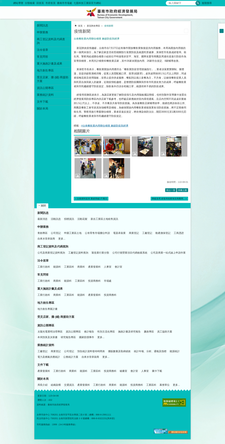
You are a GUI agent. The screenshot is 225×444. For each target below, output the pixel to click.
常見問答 (43, 274)
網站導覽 (18, 3)
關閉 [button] (43, 205)
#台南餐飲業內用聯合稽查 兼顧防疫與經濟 (104, 125)
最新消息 (43, 219)
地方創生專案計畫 (48, 309)
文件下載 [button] (42, 101)
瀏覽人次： (43, 400)
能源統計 (175, 351)
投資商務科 (94, 280)
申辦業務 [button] (42, 32)
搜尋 (168, 2)
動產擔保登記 (162, 233)
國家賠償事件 (86, 337)
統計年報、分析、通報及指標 (150, 351)
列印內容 (186, 31)
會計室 (118, 266)
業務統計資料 (45, 345)
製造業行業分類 (100, 252)
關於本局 (43, 378)
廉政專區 (149, 331)
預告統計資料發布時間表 (91, 351)
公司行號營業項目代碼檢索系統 (129, 252)
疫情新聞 (108, 26)
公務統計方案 (70, 357)
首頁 (80, 26)
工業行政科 (44, 266)
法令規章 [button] (42, 49)
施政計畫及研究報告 (129, 331)
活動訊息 (56, 219)
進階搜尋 (207, 3)
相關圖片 (82, 131)
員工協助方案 (164, 331)
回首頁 (40, 3)
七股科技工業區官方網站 (87, 3)
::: (1, 1)
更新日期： (43, 395)
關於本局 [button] (42, 108)
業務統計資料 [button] (45, 94)
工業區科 (69, 266)
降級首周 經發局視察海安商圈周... (168, 198)
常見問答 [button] (42, 56)
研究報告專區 (68, 337)
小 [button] (222, 27)
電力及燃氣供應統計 (49, 357)
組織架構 (56, 385)
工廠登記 (147, 233)
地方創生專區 (45, 302)
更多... (61, 238)
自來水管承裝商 (46, 238)
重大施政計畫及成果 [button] (49, 63)
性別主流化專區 (106, 331)
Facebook (222, 39)
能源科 (57, 266)
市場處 (107, 280)
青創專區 (43, 233)
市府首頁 (50, 3)
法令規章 (43, 260)
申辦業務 (43, 226)
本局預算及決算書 (48, 337)
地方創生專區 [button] (45, 70)
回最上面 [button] (182, 190)
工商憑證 (179, 233)
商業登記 (134, 233)
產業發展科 (94, 266)
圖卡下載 (157, 371)
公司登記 (56, 233)
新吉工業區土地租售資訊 (104, 219)
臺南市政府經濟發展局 (112, 12)
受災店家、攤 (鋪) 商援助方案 (52, 79)
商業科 (81, 266)
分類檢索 (30, 3)
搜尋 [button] (197, 3)
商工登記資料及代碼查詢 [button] (51, 41)
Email (222, 55)
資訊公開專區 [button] (45, 88)
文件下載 (43, 364)
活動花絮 (82, 219)
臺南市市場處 (64, 3)
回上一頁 (170, 190)
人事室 (107, 266)
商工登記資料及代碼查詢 (52, 246)
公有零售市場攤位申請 (97, 233)
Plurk (222, 43)
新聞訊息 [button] (42, 25)
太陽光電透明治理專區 (50, 331)
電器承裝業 (119, 233)
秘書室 (123, 371)
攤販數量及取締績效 (119, 351)
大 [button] (222, 35)
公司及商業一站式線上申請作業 (168, 252)
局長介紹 (43, 385)
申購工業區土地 (73, 233)
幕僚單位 (165, 385)
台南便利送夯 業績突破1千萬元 (92, 198)
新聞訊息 (43, 213)
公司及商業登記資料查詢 (51, 252)
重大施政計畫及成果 (50, 288)
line (222, 51)
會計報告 (89, 331)
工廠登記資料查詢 (78, 252)
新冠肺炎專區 (93, 26)
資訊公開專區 (45, 325)
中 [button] (222, 31)
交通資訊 (69, 385)
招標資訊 (69, 219)
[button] (88, 146)
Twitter (222, 47)
